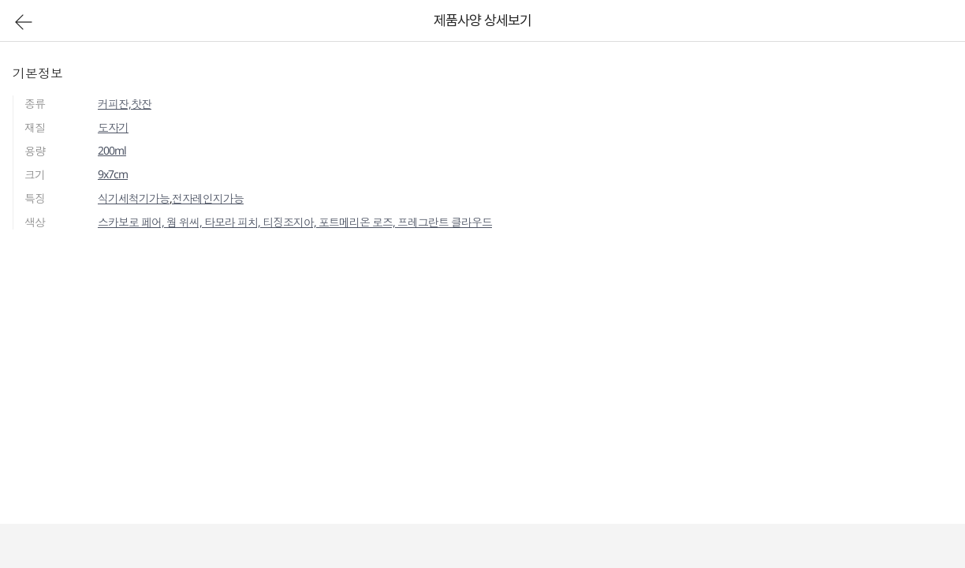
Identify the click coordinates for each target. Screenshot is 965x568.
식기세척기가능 (134, 198)
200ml (112, 150)
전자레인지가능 (208, 198)
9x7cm (113, 173)
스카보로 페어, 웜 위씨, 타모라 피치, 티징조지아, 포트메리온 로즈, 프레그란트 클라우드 (295, 222)
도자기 (113, 127)
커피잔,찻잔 (124, 103)
